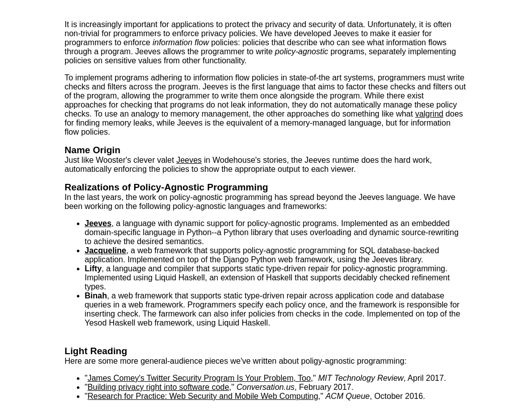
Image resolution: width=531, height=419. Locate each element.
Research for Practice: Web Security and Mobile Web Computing (202, 396)
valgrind (429, 114)
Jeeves (189, 160)
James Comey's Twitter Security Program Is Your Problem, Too (198, 378)
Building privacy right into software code (158, 387)
